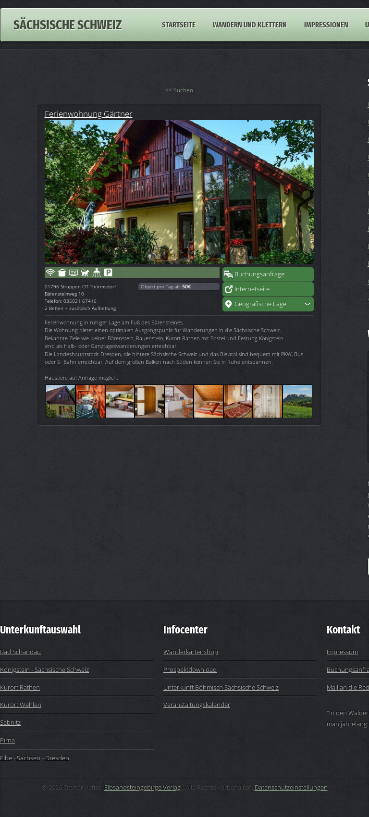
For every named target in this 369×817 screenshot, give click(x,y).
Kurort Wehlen (20, 704)
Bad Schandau (20, 651)
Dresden (57, 758)
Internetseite (252, 289)
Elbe (6, 758)
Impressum (342, 651)
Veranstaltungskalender (196, 704)
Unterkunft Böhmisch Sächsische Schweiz (221, 687)
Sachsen (28, 758)
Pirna (7, 740)
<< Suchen (179, 90)
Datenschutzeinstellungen (291, 787)
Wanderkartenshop (190, 651)
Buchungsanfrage (259, 274)
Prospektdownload (190, 669)
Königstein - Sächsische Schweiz (44, 669)
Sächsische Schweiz (67, 25)
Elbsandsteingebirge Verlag (142, 787)
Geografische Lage (260, 303)
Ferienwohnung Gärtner (89, 113)
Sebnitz (10, 722)
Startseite (179, 24)
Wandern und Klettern (250, 24)
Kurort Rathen (20, 687)
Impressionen (326, 24)
